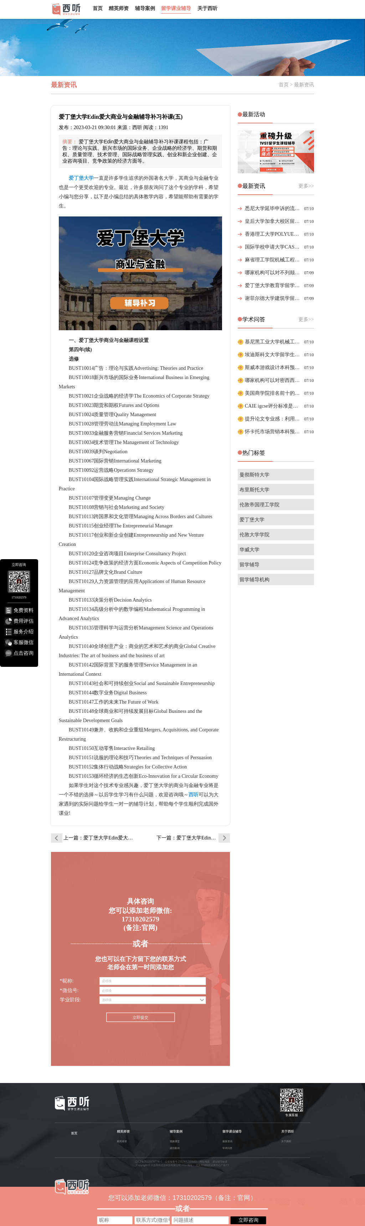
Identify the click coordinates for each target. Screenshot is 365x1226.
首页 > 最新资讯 (296, 84)
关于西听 (207, 8)
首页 (98, 8)
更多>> (306, 186)
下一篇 (193, 838)
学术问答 (227, 1148)
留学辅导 (249, 564)
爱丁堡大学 (252, 519)
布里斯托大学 (254, 489)
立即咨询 (248, 1220)
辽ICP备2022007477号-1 (148, 1161)
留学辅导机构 (254, 579)
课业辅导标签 (219, 1161)
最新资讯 (227, 1141)
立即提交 (141, 1017)
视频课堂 (175, 1141)
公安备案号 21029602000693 (181, 1161)
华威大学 (249, 549)
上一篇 (100, 838)
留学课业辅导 (176, 8)
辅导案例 (145, 8)
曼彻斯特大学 (254, 474)
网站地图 (205, 1161)
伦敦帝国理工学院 (259, 504)
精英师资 (119, 8)
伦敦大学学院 (254, 534)
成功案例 (175, 1148)
